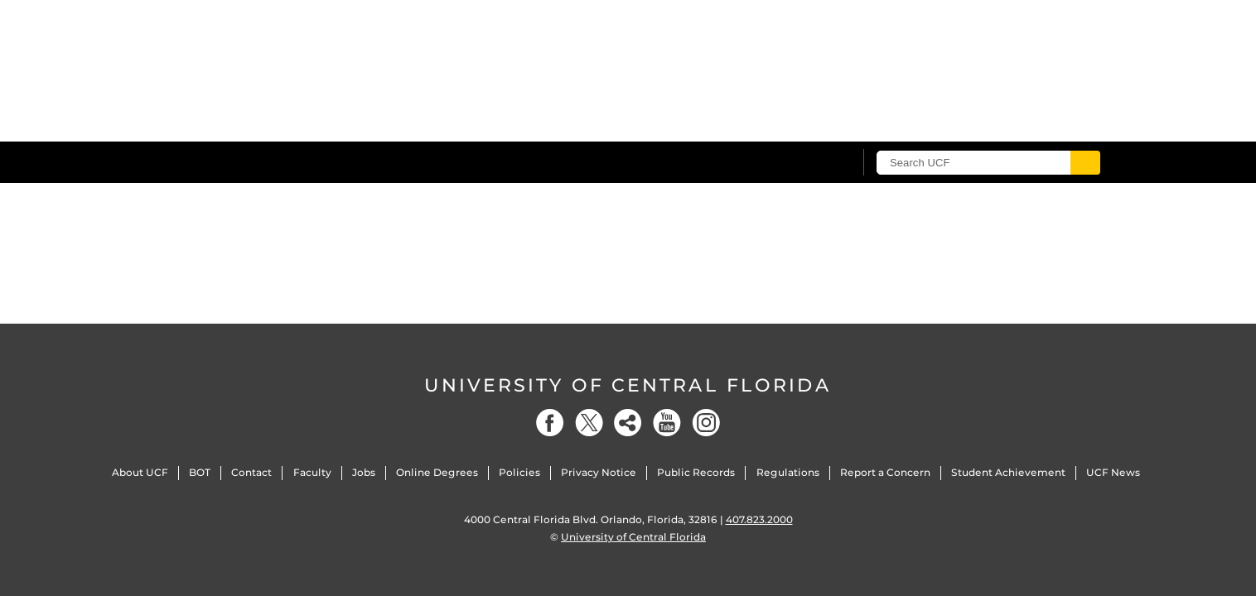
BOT (199, 472)
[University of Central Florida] (289, 162)
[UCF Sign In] (800, 163)
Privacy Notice (598, 472)
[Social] (628, 422)
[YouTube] (667, 422)
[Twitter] (589, 422)
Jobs (363, 472)
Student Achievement (1008, 472)
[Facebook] (550, 422)
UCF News (1113, 472)
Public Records (696, 472)
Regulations (787, 472)
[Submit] (1085, 163)
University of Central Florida (628, 385)
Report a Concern (885, 472)
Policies (519, 472)
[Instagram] (706, 422)
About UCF (140, 472)
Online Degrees (437, 472)
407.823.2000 (759, 519)
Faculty (312, 472)
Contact (251, 472)
